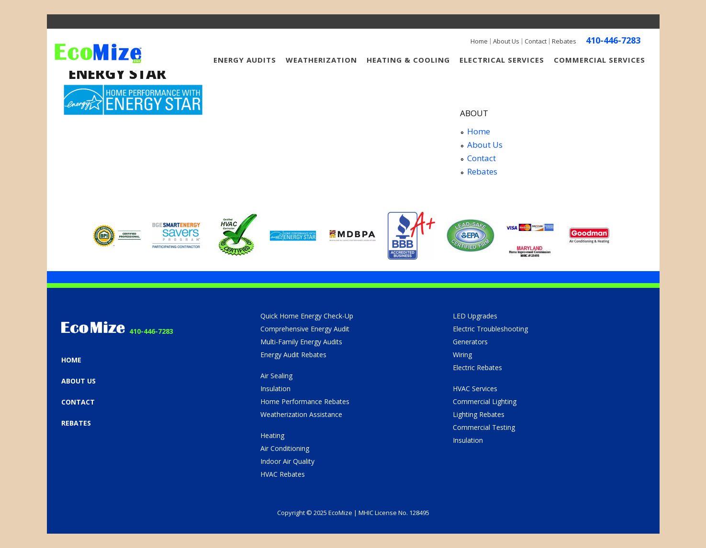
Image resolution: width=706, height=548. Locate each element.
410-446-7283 (613, 40)
